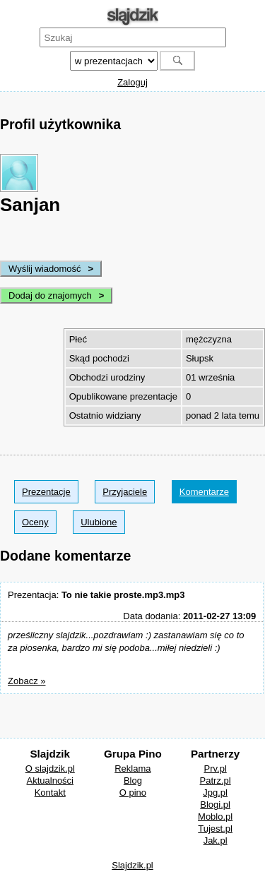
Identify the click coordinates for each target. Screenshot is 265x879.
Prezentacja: (96, 595)
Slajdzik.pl (132, 865)
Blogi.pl (215, 804)
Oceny (35, 522)
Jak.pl (216, 840)
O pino (132, 792)
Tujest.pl (215, 828)
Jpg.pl (215, 792)
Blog (133, 780)
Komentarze (204, 491)
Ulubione (99, 522)
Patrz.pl (215, 780)
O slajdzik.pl (50, 768)
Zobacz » (26, 681)
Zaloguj (132, 82)
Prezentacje (46, 491)
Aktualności (50, 780)
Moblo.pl (215, 816)
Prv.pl (215, 768)
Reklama (132, 768)
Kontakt (50, 792)
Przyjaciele (124, 491)
